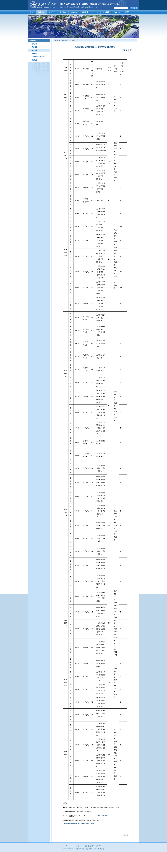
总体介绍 (34, 44)
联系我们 (128, 12)
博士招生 (34, 47)
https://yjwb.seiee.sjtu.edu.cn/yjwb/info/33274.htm (78, 823)
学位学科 (63, 12)
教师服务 (74, 12)
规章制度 (106, 12)
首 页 (32, 12)
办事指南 (117, 12)
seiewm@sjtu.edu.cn (78, 846)
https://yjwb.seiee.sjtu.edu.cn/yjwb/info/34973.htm (93, 816)
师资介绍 (34, 53)
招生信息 (41, 12)
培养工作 (52, 12)
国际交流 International (90, 12)
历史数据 (34, 60)
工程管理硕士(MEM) (38, 57)
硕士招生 (34, 50)
